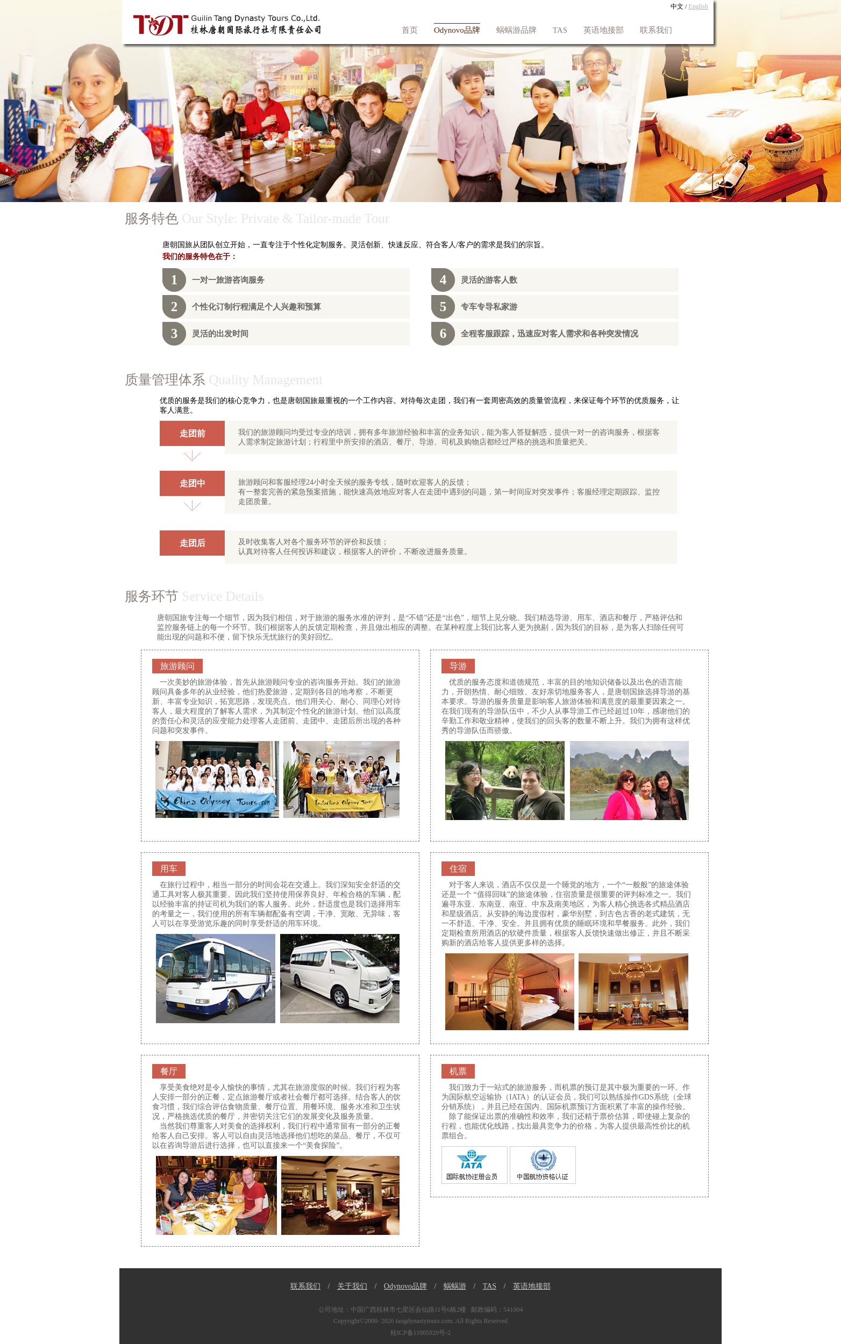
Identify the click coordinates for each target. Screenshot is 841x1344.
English (698, 6)
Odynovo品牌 (457, 30)
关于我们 (352, 1286)
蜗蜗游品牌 (516, 30)
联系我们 (656, 30)
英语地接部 (603, 30)
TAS (560, 30)
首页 (410, 30)
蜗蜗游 (455, 1286)
